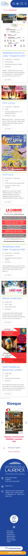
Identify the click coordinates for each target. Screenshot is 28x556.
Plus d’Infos (8, 79)
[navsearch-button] (25, 3)
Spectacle (7, 187)
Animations (8, 66)
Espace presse (11, 534)
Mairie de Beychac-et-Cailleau (12, 378)
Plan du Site (10, 531)
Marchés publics (11, 536)
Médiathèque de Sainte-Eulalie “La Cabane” (13, 258)
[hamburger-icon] (21, 4)
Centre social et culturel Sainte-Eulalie (14, 183)
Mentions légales (11, 540)
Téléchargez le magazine (14, 447)
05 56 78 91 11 (9, 486)
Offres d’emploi (11, 538)
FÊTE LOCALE (8, 103)
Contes (18, 185)
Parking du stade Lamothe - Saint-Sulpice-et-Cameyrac (13, 112)
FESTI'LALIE (8, 174)
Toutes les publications (14, 451)
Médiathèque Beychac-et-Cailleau (13, 64)
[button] (2, 423)
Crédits (9, 541)
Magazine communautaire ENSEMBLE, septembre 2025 (14, 439)
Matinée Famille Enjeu (12, 298)
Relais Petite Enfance (10, 307)
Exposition (7, 380)
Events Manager (7, 398)
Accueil (5, 10)
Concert (14, 115)
